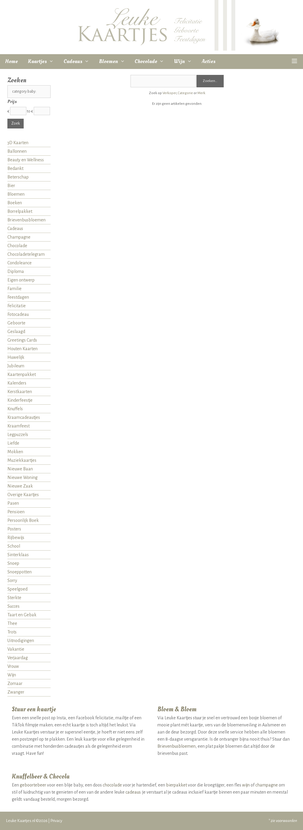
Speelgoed (17, 589)
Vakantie (15, 649)
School (13, 546)
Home (11, 61)
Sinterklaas (18, 554)
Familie (14, 288)
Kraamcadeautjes (23, 417)
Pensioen (16, 511)
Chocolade (152, 61)
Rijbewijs (15, 537)
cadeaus (133, 792)
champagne (266, 785)
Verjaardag (17, 657)
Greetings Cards (22, 340)
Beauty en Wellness (25, 159)
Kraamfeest (18, 426)
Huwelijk (15, 357)
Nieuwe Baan (20, 469)
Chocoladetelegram (26, 254)
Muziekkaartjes (21, 460)
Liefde (13, 443)
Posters (14, 529)
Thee (12, 623)
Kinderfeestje (20, 400)
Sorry (12, 580)
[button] (294, 61)
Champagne (18, 237)
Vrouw (13, 666)
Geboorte (16, 323)
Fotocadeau (18, 314)
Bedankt (15, 168)
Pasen (13, 503)
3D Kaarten (17, 142)
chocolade (112, 785)
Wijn (185, 61)
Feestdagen (18, 297)
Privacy (56, 820)
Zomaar (14, 683)
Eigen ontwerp (21, 280)
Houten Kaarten (22, 348)
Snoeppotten (19, 572)
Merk (201, 93)
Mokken (15, 451)
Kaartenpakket (21, 374)
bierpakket (176, 785)
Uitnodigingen (20, 640)
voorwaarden (286, 820)
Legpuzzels (17, 434)
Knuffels (15, 408)
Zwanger (15, 692)
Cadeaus (79, 61)
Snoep (13, 563)
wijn (246, 785)
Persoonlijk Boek (23, 520)
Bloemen (114, 61)
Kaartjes (43, 61)
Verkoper (169, 93)
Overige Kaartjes (23, 494)
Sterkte (14, 597)
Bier (11, 185)
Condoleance (19, 262)
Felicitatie (16, 305)
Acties (208, 61)
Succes (13, 606)
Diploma (15, 271)
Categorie (185, 93)
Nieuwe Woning (22, 477)
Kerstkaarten (19, 391)
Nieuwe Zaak (20, 486)
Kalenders (16, 383)
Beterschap (18, 177)
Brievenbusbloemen (26, 220)
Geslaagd (16, 331)
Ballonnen (17, 151)
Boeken (14, 202)
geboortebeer (33, 785)
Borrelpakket (19, 211)
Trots (12, 632)
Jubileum (15, 365)
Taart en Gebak (21, 614)
